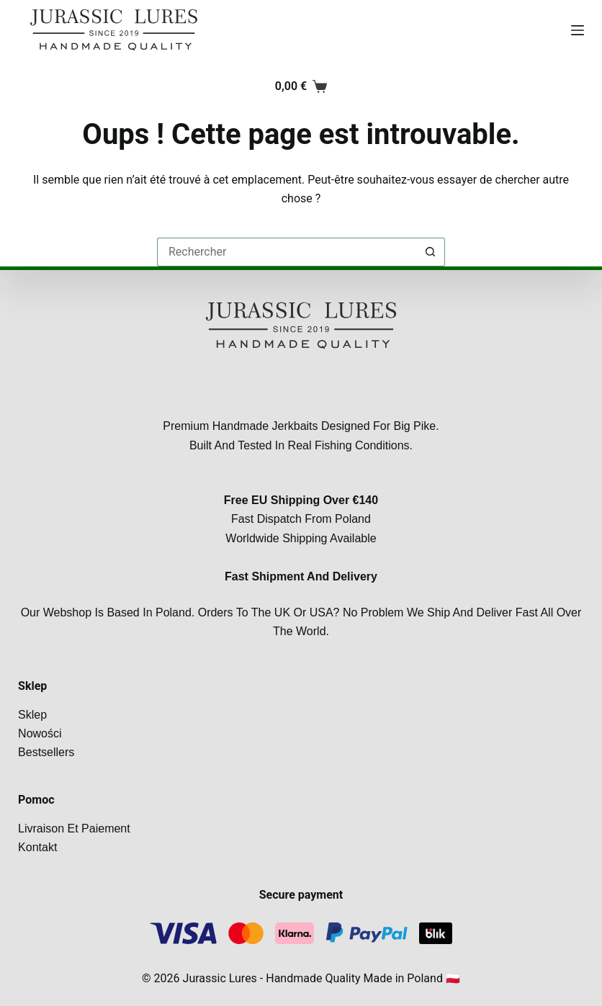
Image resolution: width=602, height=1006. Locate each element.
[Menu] (577, 30)
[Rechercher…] (286, 252)
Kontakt (37, 847)
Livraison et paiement (74, 828)
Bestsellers (46, 752)
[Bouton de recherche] (430, 252)
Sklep (32, 715)
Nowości (39, 733)
